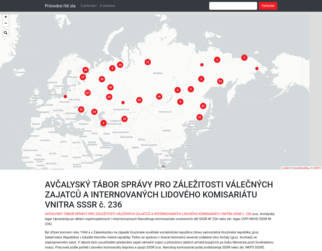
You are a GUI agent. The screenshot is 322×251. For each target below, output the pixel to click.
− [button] (5, 23)
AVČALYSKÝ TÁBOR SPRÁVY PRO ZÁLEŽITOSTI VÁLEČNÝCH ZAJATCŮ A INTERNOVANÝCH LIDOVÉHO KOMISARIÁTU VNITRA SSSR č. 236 (148, 205)
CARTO (317, 159)
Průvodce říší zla (60, 5)
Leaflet (285, 159)
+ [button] (5, 17)
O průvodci (88, 6)
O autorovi (107, 6)
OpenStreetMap (301, 159)
